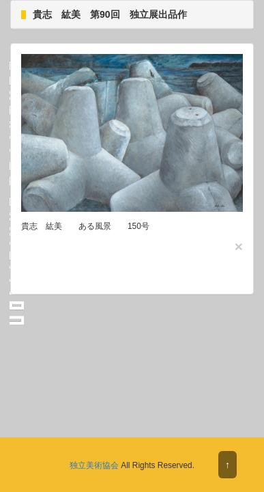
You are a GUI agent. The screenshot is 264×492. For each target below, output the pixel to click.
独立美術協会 (94, 465)
